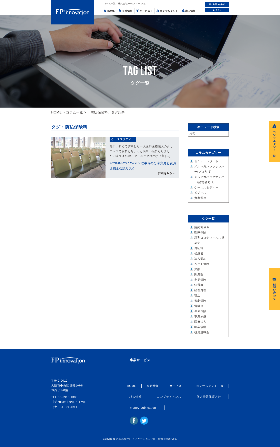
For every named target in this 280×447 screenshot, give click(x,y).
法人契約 (200, 258)
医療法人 (200, 321)
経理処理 (200, 290)
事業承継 (200, 316)
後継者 (198, 253)
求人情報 (189, 10)
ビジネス (200, 192)
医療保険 (200, 232)
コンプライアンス (169, 396)
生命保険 (200, 311)
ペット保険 (201, 263)
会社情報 (125, 10)
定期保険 (200, 279)
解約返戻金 (201, 227)
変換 (197, 269)
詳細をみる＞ (166, 173)
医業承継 (200, 327)
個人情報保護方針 (209, 396)
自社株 (198, 248)
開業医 (198, 274)
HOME (109, 10)
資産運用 (200, 197)
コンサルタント (167, 10)
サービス (144, 10)
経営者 (198, 284)
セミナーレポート (206, 161)
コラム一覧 (74, 112)
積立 (197, 295)
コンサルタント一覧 (209, 386)
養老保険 (200, 300)
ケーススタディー (122, 139)
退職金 (198, 306)
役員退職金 (201, 332)
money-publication (143, 407)
